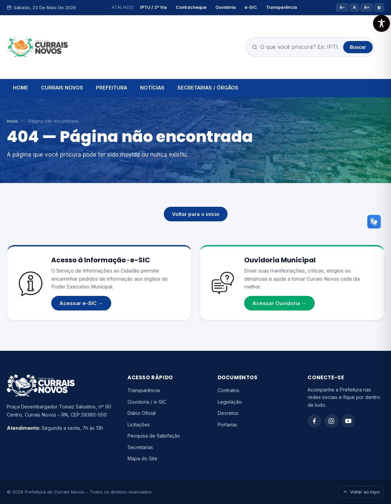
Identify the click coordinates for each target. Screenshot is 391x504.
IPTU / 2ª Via (153, 7)
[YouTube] (348, 421)
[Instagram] (331, 421)
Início (12, 121)
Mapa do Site (142, 458)
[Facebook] (314, 421)
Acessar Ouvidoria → (279, 303)
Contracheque (191, 7)
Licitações (139, 424)
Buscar (358, 47)
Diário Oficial (142, 413)
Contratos (228, 390)
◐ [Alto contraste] (379, 7)
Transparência (281, 7)
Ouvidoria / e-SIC (147, 402)
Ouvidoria (225, 7)
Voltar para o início (195, 214)
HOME (20, 87)
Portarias (227, 424)
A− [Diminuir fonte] (342, 7)
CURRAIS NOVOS (62, 87)
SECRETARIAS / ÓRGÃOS (207, 87)
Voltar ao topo (361, 492)
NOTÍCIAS (152, 87)
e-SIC (251, 7)
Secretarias (140, 447)
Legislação (230, 402)
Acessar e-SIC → (81, 303)
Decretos (228, 413)
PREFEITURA (111, 87)
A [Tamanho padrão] (354, 7)
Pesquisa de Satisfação (154, 436)
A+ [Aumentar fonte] (366, 7)
